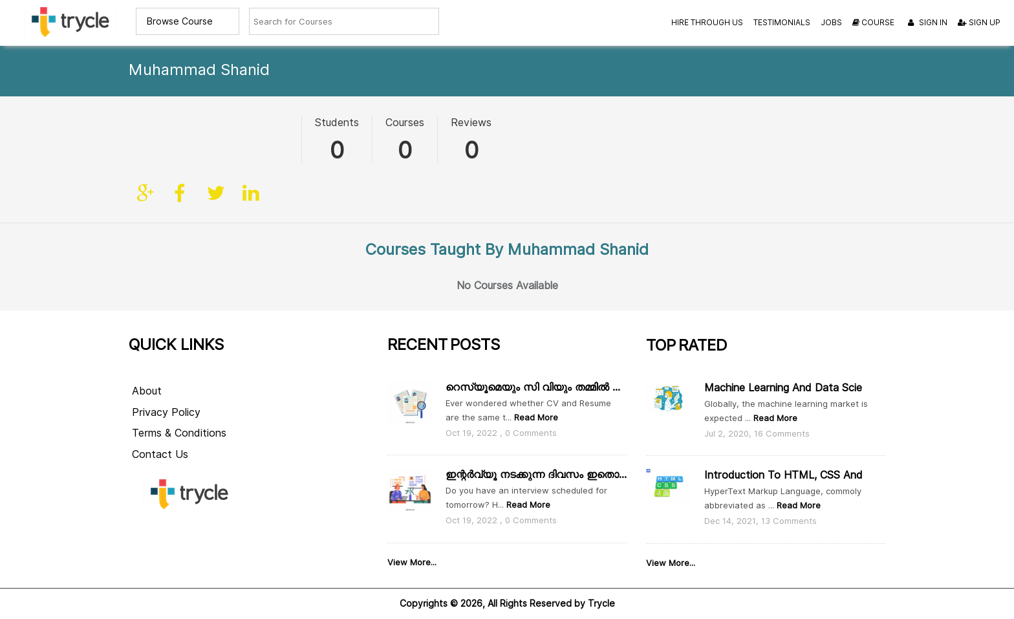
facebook (181, 141)
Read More (535, 399)
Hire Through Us (707, 22)
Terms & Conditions (179, 415)
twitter (216, 141)
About (147, 373)
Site (146, 141)
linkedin (251, 141)
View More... (412, 544)
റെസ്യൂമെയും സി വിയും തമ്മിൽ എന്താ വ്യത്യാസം (536, 369)
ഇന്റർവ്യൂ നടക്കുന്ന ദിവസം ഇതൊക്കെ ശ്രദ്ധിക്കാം (536, 457)
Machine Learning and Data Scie (783, 370)
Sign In (926, 23)
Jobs (831, 22)
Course (873, 22)
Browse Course (180, 21)
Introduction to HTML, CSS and (783, 457)
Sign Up (979, 22)
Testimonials (781, 22)
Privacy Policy (166, 394)
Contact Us (160, 437)
